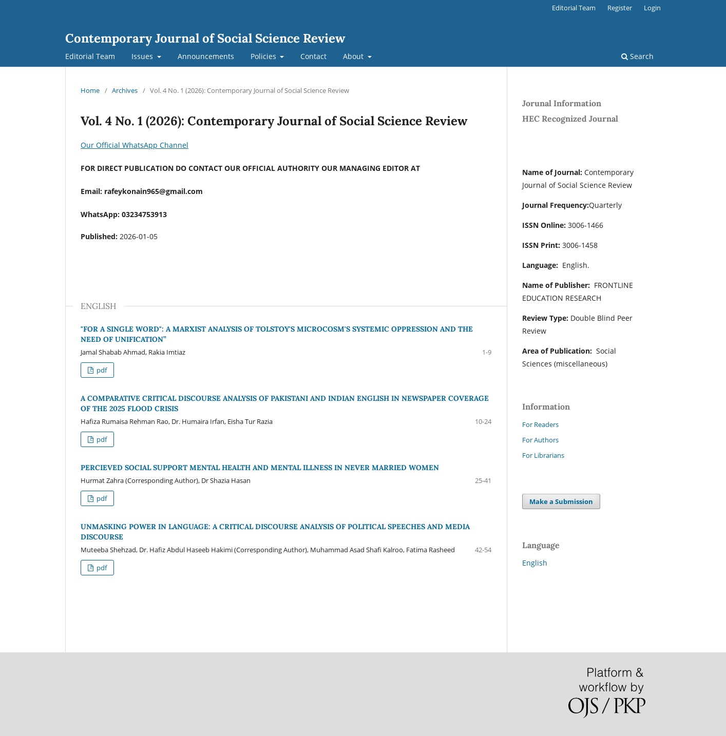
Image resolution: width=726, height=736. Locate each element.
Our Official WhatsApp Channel (134, 145)
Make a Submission (561, 501)
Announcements (206, 56)
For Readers (540, 424)
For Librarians (543, 455)
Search (637, 56)
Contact (313, 56)
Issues (143, 56)
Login (652, 7)
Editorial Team (90, 56)
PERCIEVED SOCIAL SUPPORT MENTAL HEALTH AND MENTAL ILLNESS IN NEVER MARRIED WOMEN (260, 467)
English (534, 563)
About (354, 56)
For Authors (540, 439)
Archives (125, 90)
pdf (101, 370)
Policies (264, 56)
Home (90, 90)
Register (619, 7)
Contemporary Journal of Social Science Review (205, 38)
